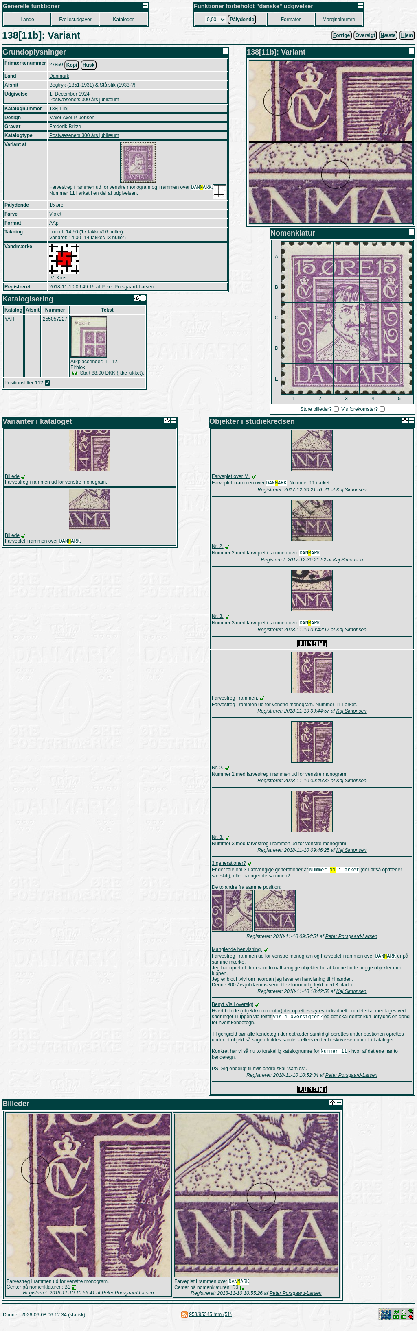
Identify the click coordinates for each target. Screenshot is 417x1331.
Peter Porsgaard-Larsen (127, 287)
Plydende (242, 19)
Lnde (27, 19)
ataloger (123, 19)
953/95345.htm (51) (210, 1321)
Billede (12, 476)
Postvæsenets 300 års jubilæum (84, 135)
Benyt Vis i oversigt (232, 1008)
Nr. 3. (218, 618)
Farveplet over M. (231, 476)
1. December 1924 (69, 94)
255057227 (55, 319)
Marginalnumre (339, 19)
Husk (88, 65)
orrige (341, 35)
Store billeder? (315, 409)
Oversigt (365, 35)
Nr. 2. (218, 547)
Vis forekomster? (359, 409)
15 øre (56, 205)
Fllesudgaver (75, 19)
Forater (291, 19)
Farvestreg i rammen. (235, 700)
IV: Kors (57, 278)
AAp (54, 223)
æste (388, 35)
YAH (9, 319)
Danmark (59, 76)
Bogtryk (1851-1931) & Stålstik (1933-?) (92, 85)
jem (407, 35)
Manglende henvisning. (237, 953)
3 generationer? (229, 865)
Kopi (71, 65)
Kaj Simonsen (351, 490)
